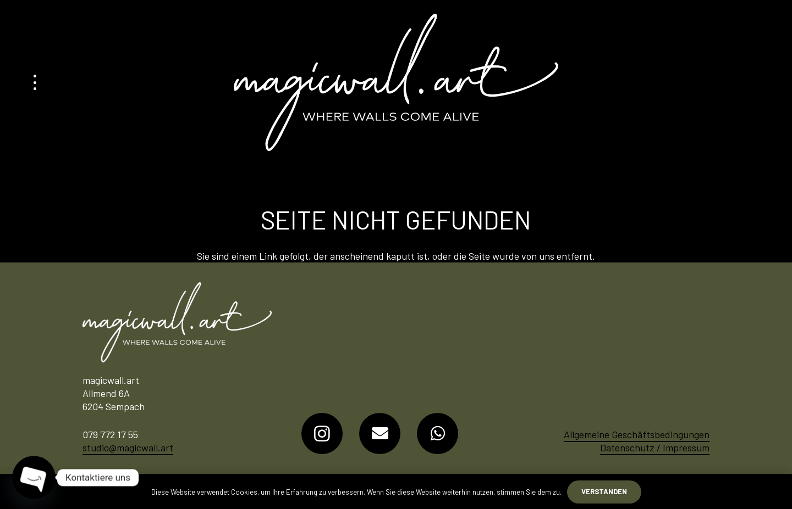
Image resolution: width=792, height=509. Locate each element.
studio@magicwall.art (127, 447)
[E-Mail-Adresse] (379, 433)
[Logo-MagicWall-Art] (396, 82)
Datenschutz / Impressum (655, 447)
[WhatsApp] (437, 433)
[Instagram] (322, 433)
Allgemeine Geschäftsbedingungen (637, 434)
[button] (35, 82)
